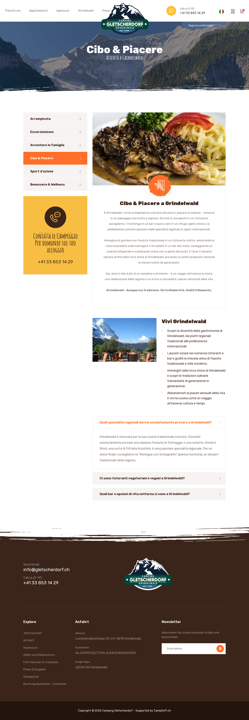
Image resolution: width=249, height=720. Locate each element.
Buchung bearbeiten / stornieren (44, 684)
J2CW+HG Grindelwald (91, 667)
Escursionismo (42, 132)
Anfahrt (28, 640)
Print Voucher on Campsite (40, 662)
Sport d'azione (41, 171)
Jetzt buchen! (32, 633)
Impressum (30, 647)
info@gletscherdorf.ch (46, 569)
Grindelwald (86, 10)
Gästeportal (31, 676)
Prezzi (106, 10)
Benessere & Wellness (47, 184)
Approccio (62, 10)
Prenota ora (12, 10)
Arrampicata (40, 119)
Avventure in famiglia (47, 145)
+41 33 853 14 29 (192, 13)
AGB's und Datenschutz (39, 655)
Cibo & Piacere (41, 158)
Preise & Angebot (34, 669)
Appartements (38, 10)
